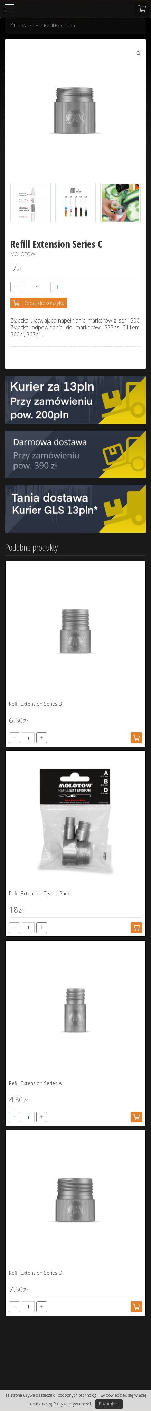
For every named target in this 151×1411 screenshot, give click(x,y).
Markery (29, 25)
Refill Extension (59, 25)
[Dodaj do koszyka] (38, 303)
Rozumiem (109, 1404)
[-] (15, 287)
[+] (58, 287)
